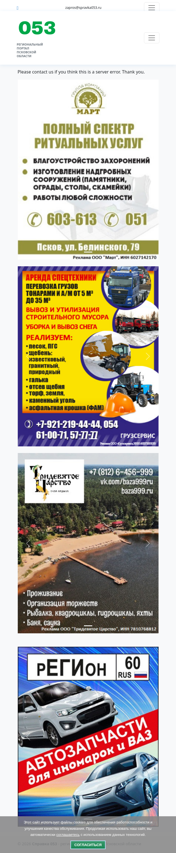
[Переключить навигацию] (151, 7)
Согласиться (88, 845)
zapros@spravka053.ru (83, 7)
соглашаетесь (68, 835)
